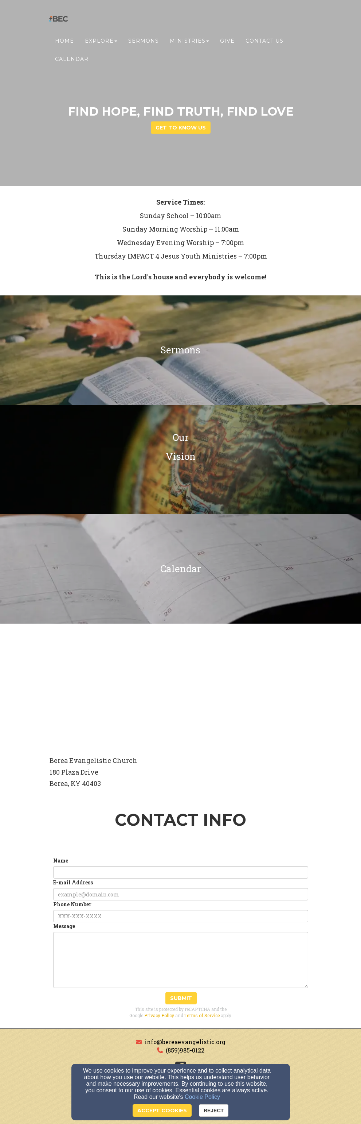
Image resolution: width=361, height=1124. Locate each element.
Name (60, 860)
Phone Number (72, 904)
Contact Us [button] (264, 42)
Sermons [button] (143, 42)
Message (64, 926)
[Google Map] (181, 687)
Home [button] (64, 42)
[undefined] (180, 350)
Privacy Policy (159, 1015)
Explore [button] (101, 42)
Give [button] (227, 42)
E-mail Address (73, 882)
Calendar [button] (72, 61)
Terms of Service (202, 1015)
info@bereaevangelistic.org (185, 1042)
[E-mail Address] (180, 894)
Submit (181, 998)
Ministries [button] (189, 42)
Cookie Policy (202, 1097)
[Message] (180, 960)
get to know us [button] (181, 127)
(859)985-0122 (185, 1050)
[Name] (180, 872)
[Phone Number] (180, 916)
